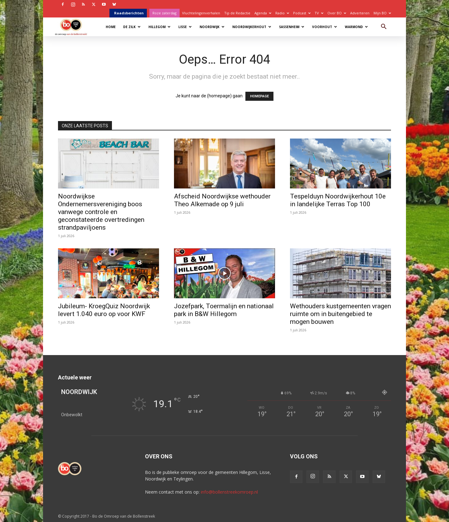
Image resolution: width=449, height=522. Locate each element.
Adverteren (359, 13)
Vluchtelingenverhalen (201, 13)
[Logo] (74, 27)
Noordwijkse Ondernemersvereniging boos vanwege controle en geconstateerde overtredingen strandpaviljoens (101, 212)
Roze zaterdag (164, 13)
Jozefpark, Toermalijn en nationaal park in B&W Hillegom (224, 310)
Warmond (356, 27)
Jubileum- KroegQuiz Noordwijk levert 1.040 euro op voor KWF (104, 310)
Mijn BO (382, 13)
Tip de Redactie (237, 13)
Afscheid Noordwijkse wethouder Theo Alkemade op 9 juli (222, 200)
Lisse (185, 27)
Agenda (262, 13)
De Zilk (132, 27)
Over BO (336, 13)
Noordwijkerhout (251, 27)
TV (319, 13)
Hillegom (159, 27)
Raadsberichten (129, 13)
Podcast (302, 13)
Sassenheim (291, 27)
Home (111, 27)
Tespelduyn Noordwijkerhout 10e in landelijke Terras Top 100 (338, 200)
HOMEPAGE (259, 96)
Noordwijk (212, 27)
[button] (383, 27)
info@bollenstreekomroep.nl (229, 492)
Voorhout (324, 27)
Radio (282, 13)
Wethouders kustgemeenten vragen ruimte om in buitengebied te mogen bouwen (340, 313)
